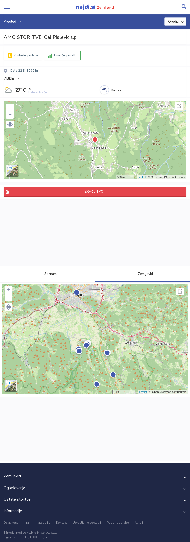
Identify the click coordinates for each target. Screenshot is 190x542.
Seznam (48, 273)
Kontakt (61, 523)
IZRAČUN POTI (95, 191)
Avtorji (139, 523)
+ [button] (10, 107)
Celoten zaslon (179, 106)
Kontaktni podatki (26, 55)
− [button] (10, 115)
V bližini (9, 79)
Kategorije (43, 523)
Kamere (116, 90)
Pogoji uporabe (118, 523)
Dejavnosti (11, 523)
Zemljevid (142, 273)
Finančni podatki (65, 55)
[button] (10, 124)
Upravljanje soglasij (87, 523)
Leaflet (142, 177)
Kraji (27, 523)
